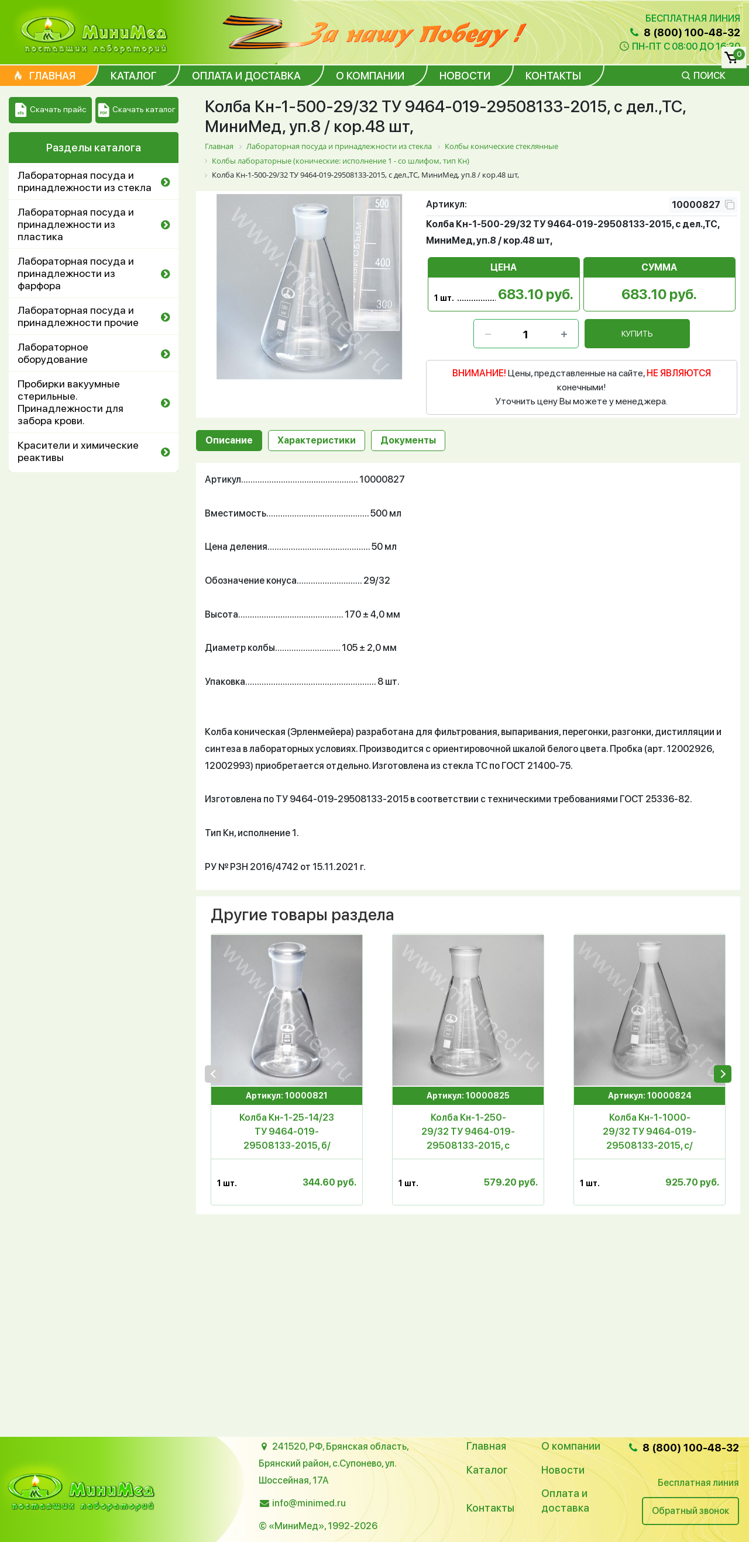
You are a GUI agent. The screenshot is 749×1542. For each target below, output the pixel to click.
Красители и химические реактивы (78, 451)
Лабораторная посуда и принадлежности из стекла (85, 181)
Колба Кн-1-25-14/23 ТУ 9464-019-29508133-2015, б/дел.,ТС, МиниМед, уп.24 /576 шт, (286, 1132)
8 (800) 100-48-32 (684, 32)
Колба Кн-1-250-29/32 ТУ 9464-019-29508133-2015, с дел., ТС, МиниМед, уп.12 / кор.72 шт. (468, 1132)
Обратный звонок (690, 1510)
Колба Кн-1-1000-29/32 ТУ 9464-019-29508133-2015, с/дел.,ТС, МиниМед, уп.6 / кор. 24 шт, (649, 1132)
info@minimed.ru (309, 1503)
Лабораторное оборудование (53, 353)
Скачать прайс (50, 110)
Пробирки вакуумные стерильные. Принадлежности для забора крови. (70, 402)
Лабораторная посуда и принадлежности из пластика (76, 224)
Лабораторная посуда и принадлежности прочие (78, 316)
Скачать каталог (137, 110)
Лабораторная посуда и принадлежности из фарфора (76, 273)
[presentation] (213, 1074)
